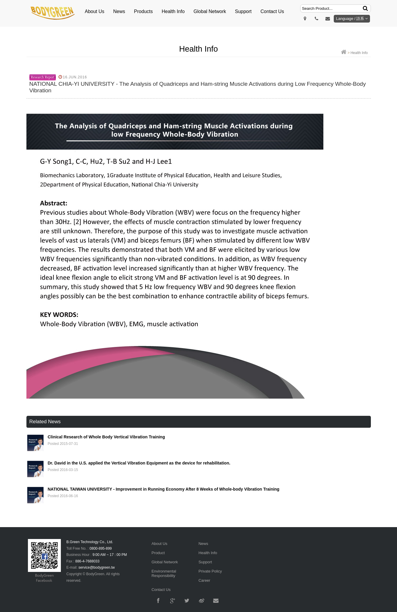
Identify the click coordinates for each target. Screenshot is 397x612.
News (119, 11)
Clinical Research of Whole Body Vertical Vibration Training (106, 437)
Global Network (210, 11)
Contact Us (272, 11)
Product (158, 553)
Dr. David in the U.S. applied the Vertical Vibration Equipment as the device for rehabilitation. (139, 463)
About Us (95, 11)
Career (204, 580)
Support (243, 11)
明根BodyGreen (53, 13)
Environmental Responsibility (163, 573)
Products (143, 11)
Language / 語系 (352, 18)
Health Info (173, 11)
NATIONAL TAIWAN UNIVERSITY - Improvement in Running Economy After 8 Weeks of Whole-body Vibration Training (163, 489)
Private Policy (210, 571)
